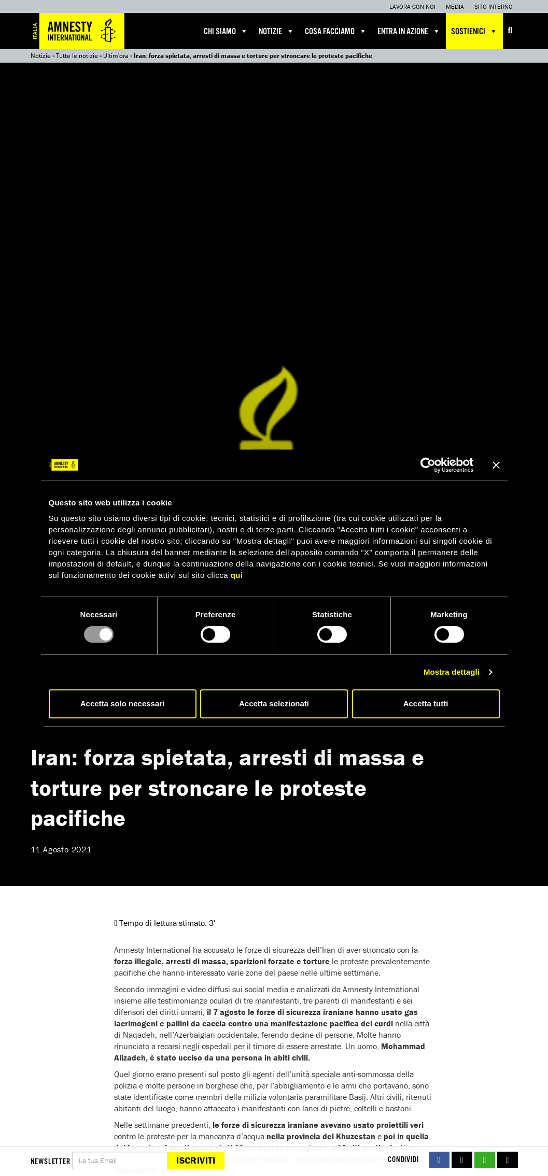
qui (237, 575)
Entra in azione (409, 31)
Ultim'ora (116, 55)
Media (455, 6)
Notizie (276, 31)
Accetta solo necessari (122, 703)
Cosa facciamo (336, 31)
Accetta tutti (425, 703)
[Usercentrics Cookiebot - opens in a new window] (428, 465)
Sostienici (474, 31)
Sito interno (493, 6)
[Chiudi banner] (496, 465)
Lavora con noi (412, 6)
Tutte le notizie (77, 55)
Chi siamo (226, 31)
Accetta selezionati (274, 703)
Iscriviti (195, 1160)
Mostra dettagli (452, 671)
